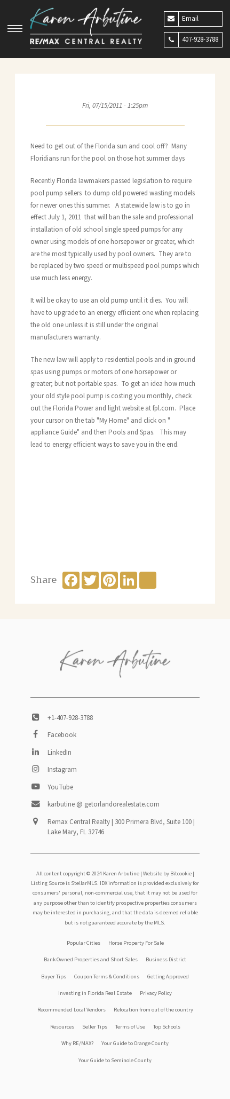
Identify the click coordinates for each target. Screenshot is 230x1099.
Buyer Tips (53, 977)
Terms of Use (130, 1027)
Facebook (61, 735)
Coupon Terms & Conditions (106, 977)
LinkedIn (59, 752)
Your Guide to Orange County (135, 1043)
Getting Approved (168, 977)
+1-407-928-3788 (70, 718)
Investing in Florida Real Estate (95, 993)
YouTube (60, 787)
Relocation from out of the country (153, 1010)
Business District (166, 959)
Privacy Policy (156, 993)
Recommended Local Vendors (71, 1010)
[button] (14, 30)
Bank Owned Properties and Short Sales (91, 959)
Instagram (62, 769)
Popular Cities (83, 943)
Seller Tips (94, 1027)
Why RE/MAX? (77, 1043)
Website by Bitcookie (167, 873)
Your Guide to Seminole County (115, 1060)
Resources (62, 1027)
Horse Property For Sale (136, 943)
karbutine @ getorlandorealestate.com (103, 804)
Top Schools (166, 1027)
